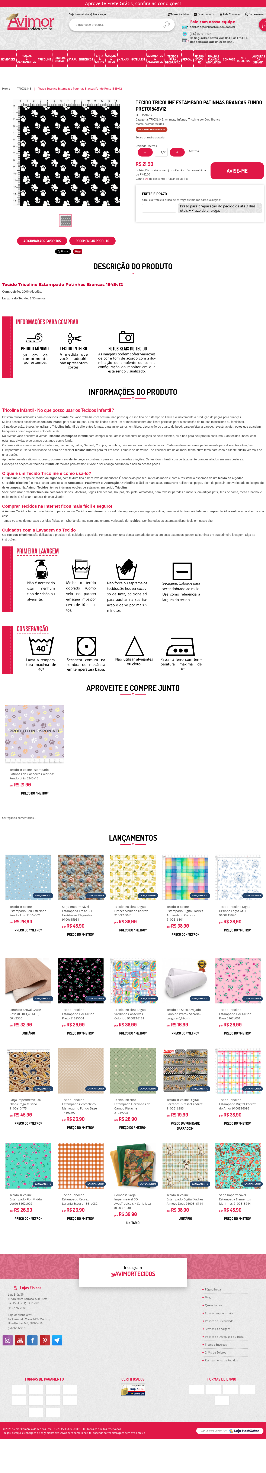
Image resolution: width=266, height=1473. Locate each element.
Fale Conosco (231, 14)
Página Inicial (213, 1289)
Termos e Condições (217, 1329)
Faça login (99, 14)
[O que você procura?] (166, 25)
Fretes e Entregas (216, 1345)
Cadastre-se (256, 14)
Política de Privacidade (219, 1321)
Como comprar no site (219, 1313)
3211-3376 (17, 1328)
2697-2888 (17, 1308)
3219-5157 (200, 34)
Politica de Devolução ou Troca (224, 1337)
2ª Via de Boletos (215, 1352)
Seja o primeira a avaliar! (151, 137)
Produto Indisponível (34, 734)
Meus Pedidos (180, 14)
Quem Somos (213, 1305)
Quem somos (206, 14)
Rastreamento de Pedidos (221, 1360)
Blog (208, 1297)
